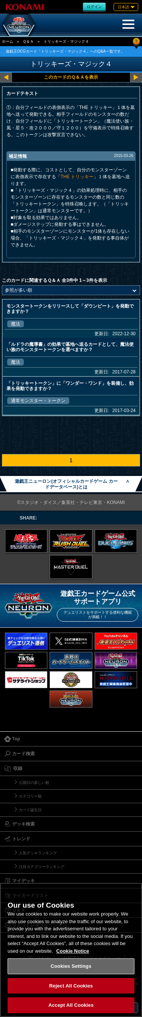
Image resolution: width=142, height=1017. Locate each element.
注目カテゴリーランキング (41, 867)
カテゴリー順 (30, 796)
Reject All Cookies (71, 986)
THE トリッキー (77, 176)
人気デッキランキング (38, 853)
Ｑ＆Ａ (28, 41)
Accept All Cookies (71, 1005)
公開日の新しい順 (34, 783)
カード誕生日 (30, 810)
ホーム (7, 41)
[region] (71, 950)
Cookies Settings (71, 966)
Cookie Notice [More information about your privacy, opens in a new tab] (72, 951)
